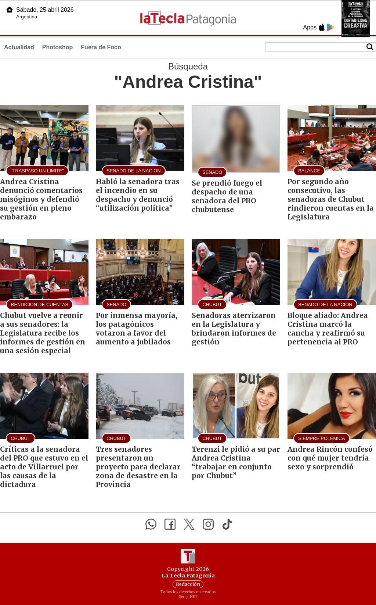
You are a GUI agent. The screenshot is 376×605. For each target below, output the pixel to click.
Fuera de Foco (101, 47)
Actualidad (19, 47)
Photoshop (57, 47)
